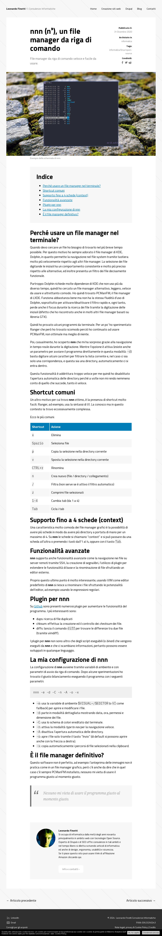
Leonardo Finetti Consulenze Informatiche (136, 917)
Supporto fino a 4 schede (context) (65, 195)
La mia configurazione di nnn (61, 209)
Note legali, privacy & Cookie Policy (131, 927)
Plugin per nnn (52, 204)
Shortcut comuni (54, 190)
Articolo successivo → (141, 900)
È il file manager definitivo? (60, 214)
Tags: (129, 46)
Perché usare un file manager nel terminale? (72, 185)
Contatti (151, 9)
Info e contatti (70, 869)
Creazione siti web (111, 9)
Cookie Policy (60, 933)
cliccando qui (74, 857)
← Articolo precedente (21, 900)
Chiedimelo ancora (151, 932)
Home (93, 9)
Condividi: (127, 58)
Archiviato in (125, 37)
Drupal (128, 9)
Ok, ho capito (133, 932)
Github (38, 606)
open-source (128, 51)
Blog (139, 9)
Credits (152, 927)
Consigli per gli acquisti (17, 927)
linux (123, 49)
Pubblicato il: (125, 28)
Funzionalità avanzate (57, 199)
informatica (127, 41)
